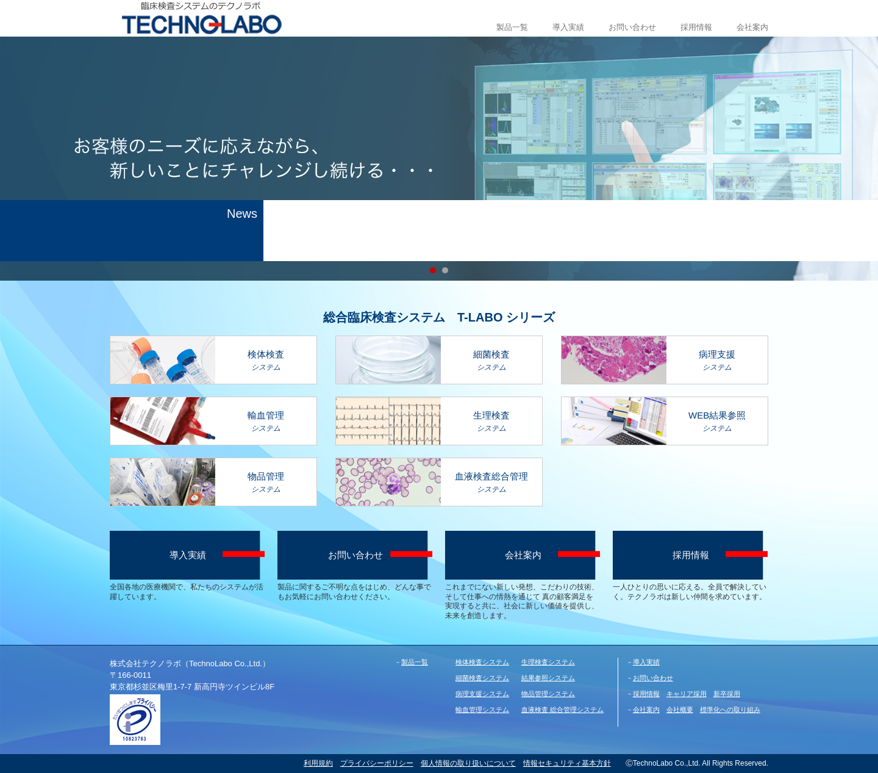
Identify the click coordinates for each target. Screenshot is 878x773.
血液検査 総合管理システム (562, 709)
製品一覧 (512, 27)
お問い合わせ (632, 27)
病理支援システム (482, 693)
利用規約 (318, 763)
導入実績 (568, 27)
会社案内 (752, 27)
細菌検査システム (482, 677)
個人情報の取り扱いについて (468, 763)
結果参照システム (548, 677)
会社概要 (679, 709)
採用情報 (696, 27)
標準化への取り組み (730, 709)
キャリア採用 (686, 693)
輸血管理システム (482, 709)
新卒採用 (726, 693)
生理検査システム (548, 662)
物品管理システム (548, 693)
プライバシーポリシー (376, 763)
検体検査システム (482, 662)
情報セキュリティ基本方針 (567, 763)
